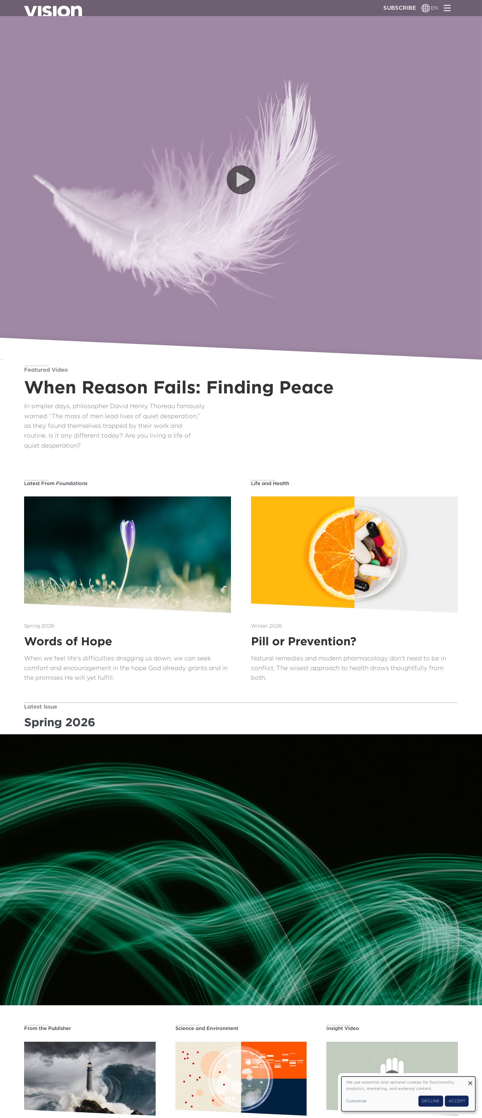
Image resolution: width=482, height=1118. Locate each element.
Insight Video (342, 1028)
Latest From (55, 483)
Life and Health (270, 483)
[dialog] (408, 1094)
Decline (430, 1101)
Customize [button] (356, 1101)
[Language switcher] (426, 8)
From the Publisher (47, 1028)
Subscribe (399, 7)
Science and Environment (206, 1028)
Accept (457, 1101)
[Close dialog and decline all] (470, 1081)
